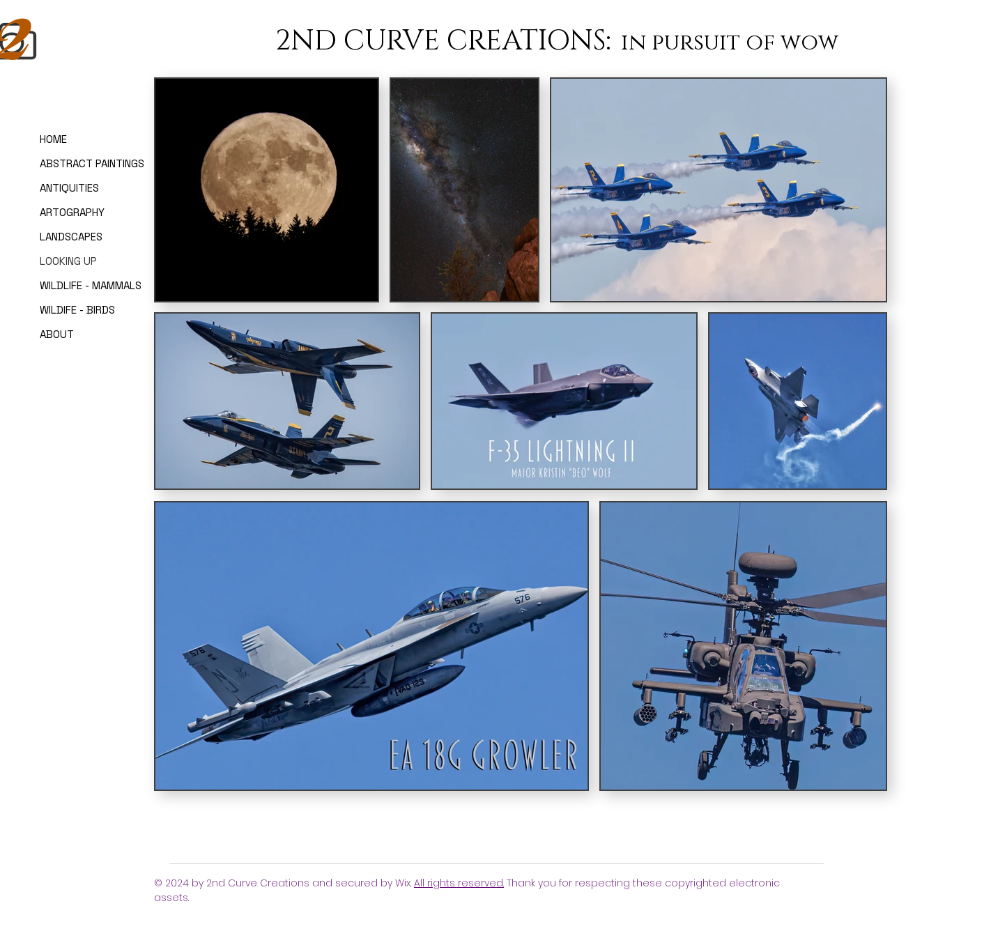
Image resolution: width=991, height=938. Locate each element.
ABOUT (57, 334)
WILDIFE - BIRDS (77, 309)
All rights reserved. (459, 883)
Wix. (404, 883)
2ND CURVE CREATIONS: (446, 41)
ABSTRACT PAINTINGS (80, 163)
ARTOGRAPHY (72, 212)
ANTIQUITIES (69, 187)
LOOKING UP (68, 261)
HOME (53, 139)
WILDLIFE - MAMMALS (80, 285)
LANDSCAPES (71, 236)
